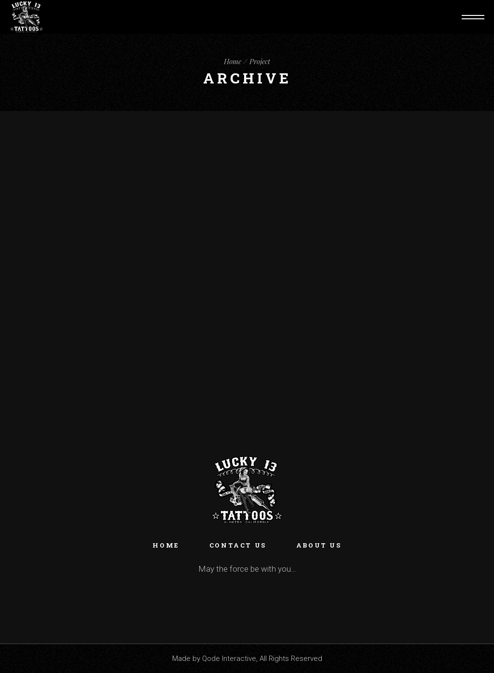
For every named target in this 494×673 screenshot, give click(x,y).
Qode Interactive (229, 658)
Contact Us (237, 545)
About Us (319, 545)
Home (165, 545)
